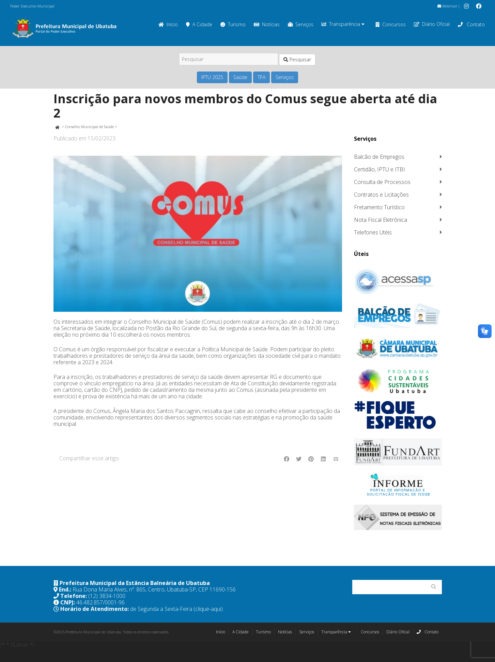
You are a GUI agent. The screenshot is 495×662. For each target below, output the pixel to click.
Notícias (267, 24)
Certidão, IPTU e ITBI (379, 169)
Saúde (240, 77)
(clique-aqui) (208, 609)
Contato (471, 24)
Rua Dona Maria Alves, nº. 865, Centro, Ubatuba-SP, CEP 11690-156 (154, 589)
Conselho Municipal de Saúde (89, 126)
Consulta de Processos (382, 182)
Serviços (300, 24)
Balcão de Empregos (379, 156)
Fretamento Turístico (379, 207)
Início (168, 24)
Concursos (390, 24)
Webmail (447, 6)
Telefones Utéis (373, 232)
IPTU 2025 (212, 77)
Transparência (343, 24)
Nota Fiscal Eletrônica (380, 220)
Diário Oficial (432, 24)
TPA (261, 77)
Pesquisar (297, 59)
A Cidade (199, 24)
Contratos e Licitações (381, 194)
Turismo (233, 24)
